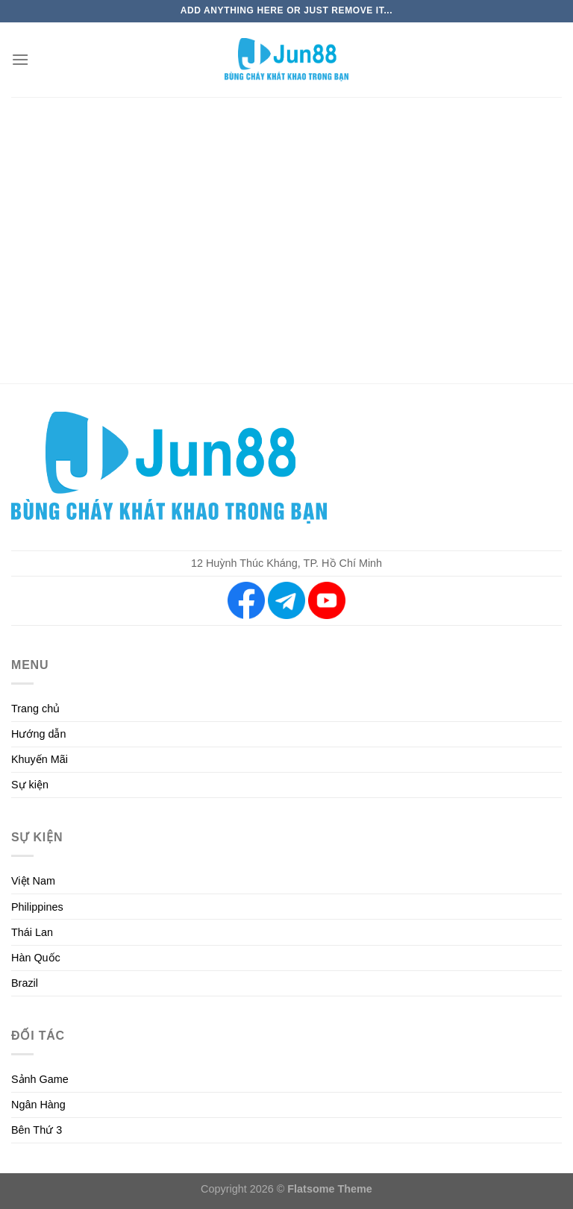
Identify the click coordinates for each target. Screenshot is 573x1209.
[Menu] (20, 59)
